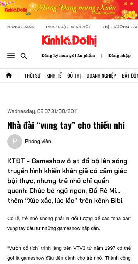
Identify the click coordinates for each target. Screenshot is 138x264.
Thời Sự (32, 75)
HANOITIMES (20, 26)
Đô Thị (74, 75)
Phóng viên (38, 141)
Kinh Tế (53, 75)
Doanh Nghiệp (101, 75)
